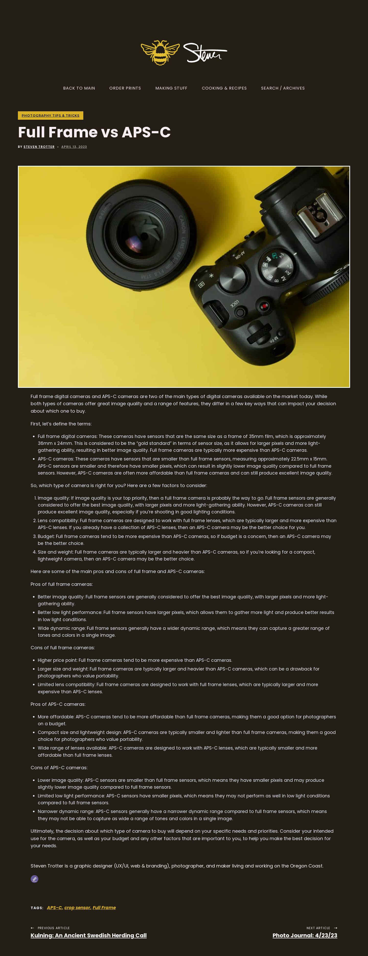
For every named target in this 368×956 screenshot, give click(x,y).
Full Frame (104, 907)
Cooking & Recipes (224, 88)
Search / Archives (283, 88)
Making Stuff (171, 88)
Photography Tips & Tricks (50, 115)
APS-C (54, 907)
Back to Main (79, 88)
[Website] (34, 879)
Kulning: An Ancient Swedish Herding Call (89, 935)
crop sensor (77, 907)
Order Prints (125, 88)
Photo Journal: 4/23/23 (305, 935)
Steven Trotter (39, 147)
